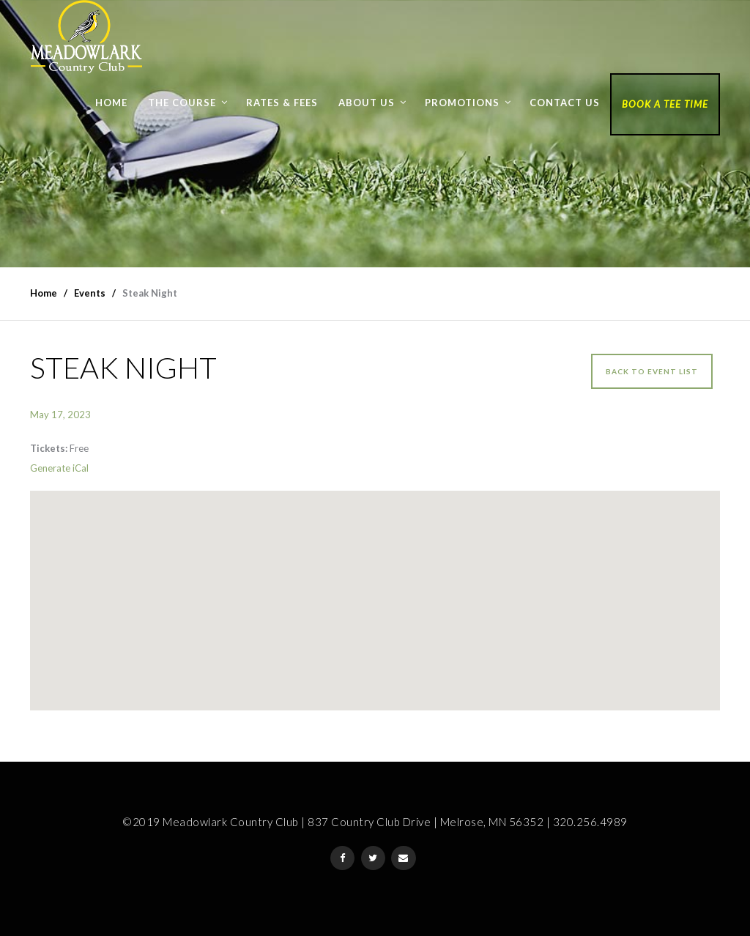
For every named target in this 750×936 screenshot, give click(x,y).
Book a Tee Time (665, 104)
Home (111, 102)
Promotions (462, 102)
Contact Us (565, 102)
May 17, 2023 (60, 414)
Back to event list (652, 371)
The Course (182, 102)
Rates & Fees (282, 102)
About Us (366, 102)
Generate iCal (59, 468)
